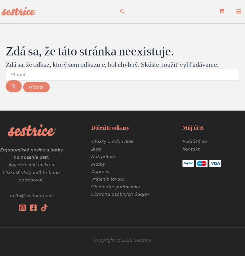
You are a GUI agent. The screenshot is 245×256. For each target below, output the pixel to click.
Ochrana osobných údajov (120, 194)
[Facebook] (33, 207)
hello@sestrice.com (31, 195)
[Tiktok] (44, 207)
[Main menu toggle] (238, 11)
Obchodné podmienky (115, 186)
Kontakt (191, 149)
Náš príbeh (103, 156)
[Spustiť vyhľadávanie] (14, 86)
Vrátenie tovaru (108, 179)
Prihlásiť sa (194, 141)
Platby (98, 164)
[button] (122, 11)
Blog (96, 149)
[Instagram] (22, 207)
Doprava (100, 171)
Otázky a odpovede (112, 141)
